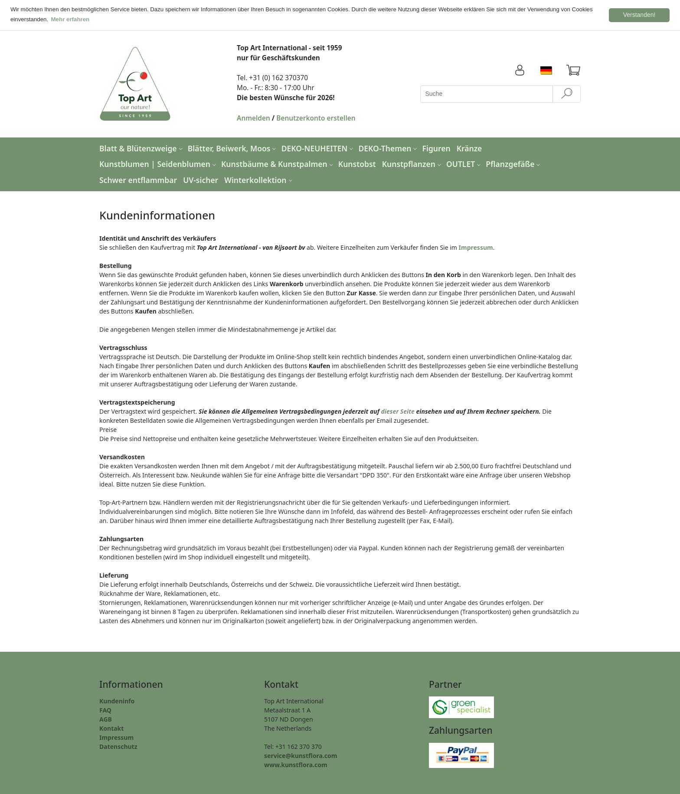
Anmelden (253, 117)
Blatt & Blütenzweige (142, 147)
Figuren (436, 147)
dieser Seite (398, 411)
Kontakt (111, 728)
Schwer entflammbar (138, 179)
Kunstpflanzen (412, 163)
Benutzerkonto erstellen (315, 117)
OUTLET (464, 163)
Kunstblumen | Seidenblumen (158, 163)
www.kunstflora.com (295, 764)
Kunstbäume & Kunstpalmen (278, 163)
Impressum (476, 247)
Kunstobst (357, 163)
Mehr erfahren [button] (70, 19)
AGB (105, 719)
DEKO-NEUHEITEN (318, 147)
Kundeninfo (116, 700)
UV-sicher (200, 179)
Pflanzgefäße (514, 163)
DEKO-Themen (389, 147)
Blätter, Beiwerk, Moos (233, 147)
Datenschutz (118, 746)
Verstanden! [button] (639, 14)
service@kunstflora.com (300, 755)
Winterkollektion (259, 179)
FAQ (105, 710)
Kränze (469, 147)
